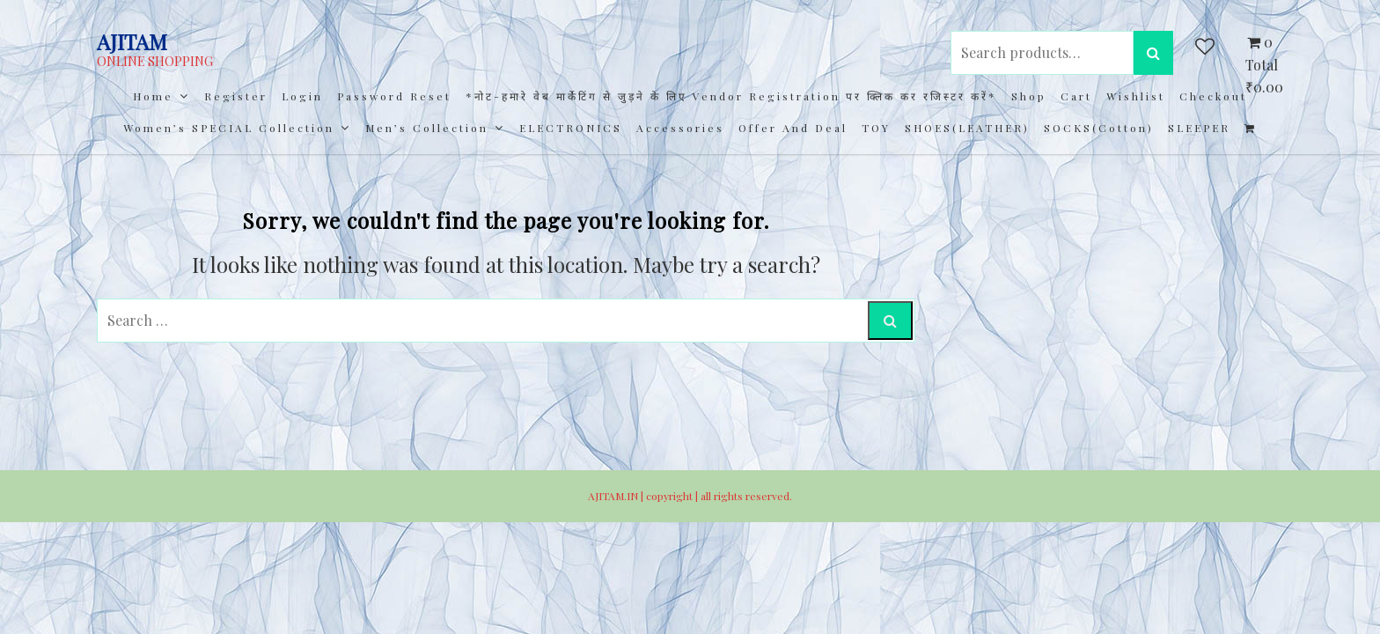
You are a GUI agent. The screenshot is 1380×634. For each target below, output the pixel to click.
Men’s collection (426, 128)
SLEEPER (1199, 128)
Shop (1028, 96)
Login (302, 96)
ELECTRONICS (570, 128)
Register (236, 96)
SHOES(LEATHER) (967, 128)
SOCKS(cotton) (1099, 128)
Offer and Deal (793, 128)
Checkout (1213, 96)
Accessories (680, 128)
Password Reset (394, 96)
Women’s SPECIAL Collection (228, 128)
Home (153, 96)
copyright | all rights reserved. (719, 496)
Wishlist (1135, 96)
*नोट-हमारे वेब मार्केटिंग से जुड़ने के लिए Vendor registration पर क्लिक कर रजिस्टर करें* (731, 96)
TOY (876, 128)
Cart (1076, 96)
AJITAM (132, 41)
